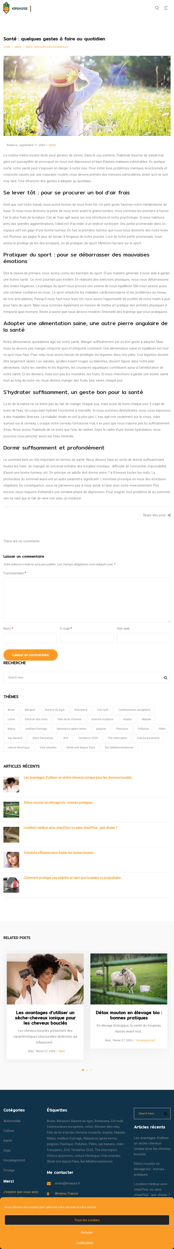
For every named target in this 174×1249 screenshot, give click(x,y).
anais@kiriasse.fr (67, 1183)
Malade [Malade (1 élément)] (146, 719)
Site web (123, 629)
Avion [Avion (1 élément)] (11, 709)
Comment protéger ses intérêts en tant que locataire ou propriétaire (72, 878)
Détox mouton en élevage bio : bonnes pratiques (58, 802)
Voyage (9, 1170)
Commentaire (14, 573)
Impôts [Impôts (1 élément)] (127, 719)
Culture (8, 1131)
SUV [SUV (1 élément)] (65, 738)
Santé (18, 47)
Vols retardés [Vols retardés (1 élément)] (48, 747)
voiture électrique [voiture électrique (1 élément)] (19, 747)
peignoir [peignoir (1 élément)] (101, 728)
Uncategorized (145, 1040)
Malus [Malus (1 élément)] (11, 728)
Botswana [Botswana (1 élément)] (81, 709)
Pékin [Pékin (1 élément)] (162, 728)
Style (62, 1051)
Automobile (12, 1121)
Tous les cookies (87, 1220)
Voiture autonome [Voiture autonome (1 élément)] (148, 738)
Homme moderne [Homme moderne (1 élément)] (102, 719)
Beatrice (10, 145)
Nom (8, 629)
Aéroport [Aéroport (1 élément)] (30, 709)
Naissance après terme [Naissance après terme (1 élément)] (71, 728)
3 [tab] (91, 1070)
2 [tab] (87, 1070)
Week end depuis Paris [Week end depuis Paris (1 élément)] (81, 747)
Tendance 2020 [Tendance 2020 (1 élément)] (88, 738)
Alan (29, 1051)
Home (6, 47)
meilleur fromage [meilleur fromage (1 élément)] (36, 728)
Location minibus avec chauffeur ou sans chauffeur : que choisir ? (70, 828)
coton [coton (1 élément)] (11, 719)
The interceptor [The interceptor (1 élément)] (117, 738)
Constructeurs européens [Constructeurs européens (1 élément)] (134, 709)
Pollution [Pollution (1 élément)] (143, 728)
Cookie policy (85, 1242)
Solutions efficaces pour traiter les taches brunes (58, 853)
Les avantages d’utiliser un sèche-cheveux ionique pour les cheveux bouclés (78, 777)
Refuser (87, 1232)
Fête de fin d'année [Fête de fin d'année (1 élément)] (69, 719)
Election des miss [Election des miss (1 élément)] (36, 719)
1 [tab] (83, 1070)
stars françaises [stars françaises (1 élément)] (42, 738)
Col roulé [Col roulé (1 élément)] (102, 709)
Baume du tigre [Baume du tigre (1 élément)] (55, 709)
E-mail (66, 629)
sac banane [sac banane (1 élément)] (15, 738)
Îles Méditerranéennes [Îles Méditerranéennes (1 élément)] (119, 747)
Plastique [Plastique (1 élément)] (122, 728)
